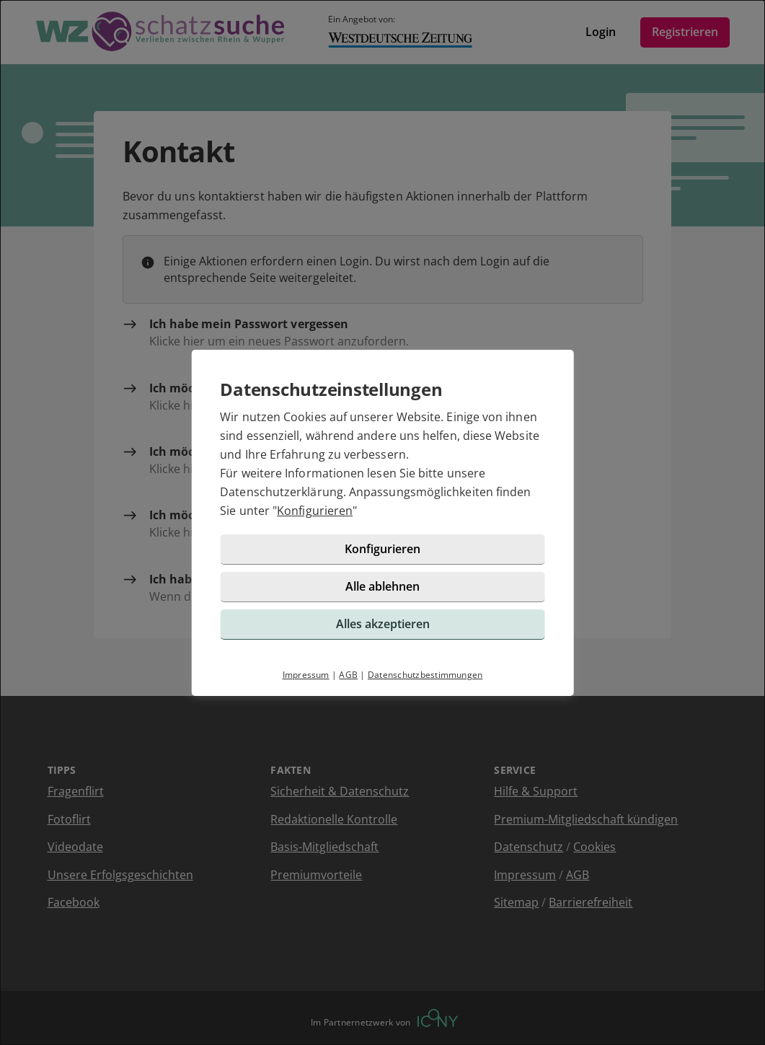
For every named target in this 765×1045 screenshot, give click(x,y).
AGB (348, 675)
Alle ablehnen (382, 586)
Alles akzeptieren (383, 624)
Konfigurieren (315, 511)
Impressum (306, 675)
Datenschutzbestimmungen (425, 675)
